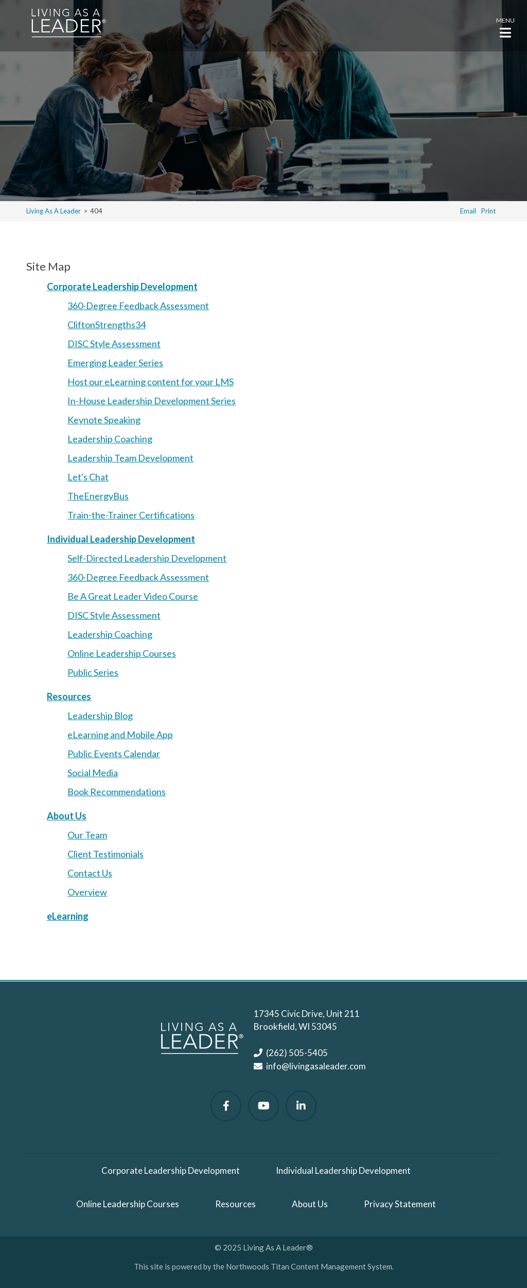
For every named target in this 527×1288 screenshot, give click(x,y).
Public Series (92, 672)
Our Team (87, 834)
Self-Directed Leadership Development (146, 558)
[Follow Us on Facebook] (225, 1105)
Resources (69, 696)
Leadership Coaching (109, 438)
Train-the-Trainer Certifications (131, 515)
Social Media (92, 772)
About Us (66, 815)
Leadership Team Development (130, 457)
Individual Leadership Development (121, 539)
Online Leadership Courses (121, 653)
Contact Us (89, 873)
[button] (505, 27)
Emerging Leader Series (115, 362)
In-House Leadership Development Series (151, 400)
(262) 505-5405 (297, 1052)
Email (468, 211)
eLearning (68, 916)
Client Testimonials (105, 854)
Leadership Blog (100, 715)
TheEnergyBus (98, 496)
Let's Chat (88, 476)
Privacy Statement (400, 1203)
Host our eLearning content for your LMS (150, 381)
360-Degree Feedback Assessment (138, 305)
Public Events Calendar (113, 753)
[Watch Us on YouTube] (263, 1105)
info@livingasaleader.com (316, 1066)
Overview (87, 892)
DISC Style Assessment (114, 343)
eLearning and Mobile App (120, 734)
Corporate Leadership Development (122, 286)
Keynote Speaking (103, 419)
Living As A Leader (53, 211)
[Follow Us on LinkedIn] (301, 1105)
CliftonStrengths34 (106, 324)
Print (488, 211)
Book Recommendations (116, 791)
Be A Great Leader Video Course (132, 596)
